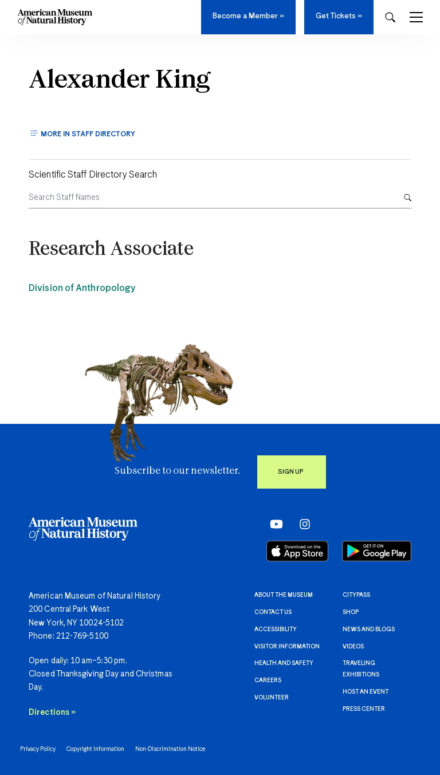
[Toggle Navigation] (416, 17)
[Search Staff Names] (211, 198)
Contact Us (273, 612)
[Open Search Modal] (390, 17)
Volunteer (271, 698)
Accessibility (275, 629)
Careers (267, 680)
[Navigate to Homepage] (55, 17)
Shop (351, 612)
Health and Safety (283, 663)
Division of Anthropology (82, 288)
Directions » (52, 713)
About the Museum (283, 595)
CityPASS (356, 595)
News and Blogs (369, 629)
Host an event (365, 692)
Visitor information (287, 647)
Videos (353, 647)
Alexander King (119, 81)
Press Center (364, 709)
